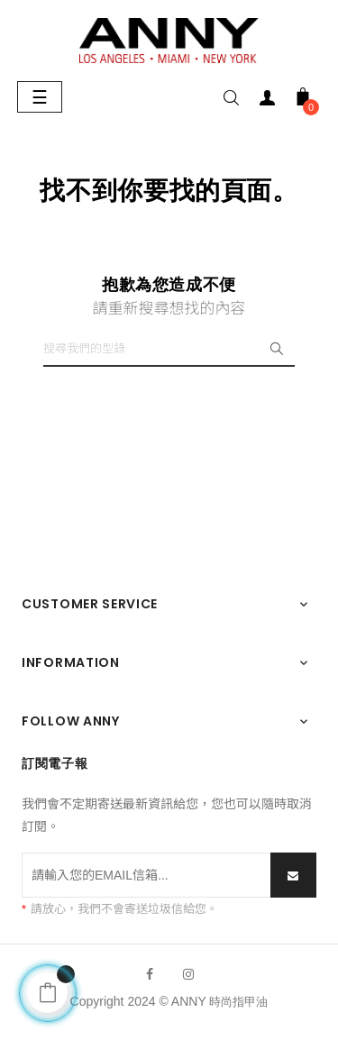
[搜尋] (169, 349)
